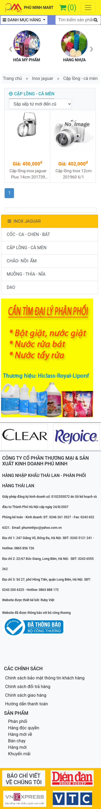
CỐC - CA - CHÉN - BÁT (28, 234)
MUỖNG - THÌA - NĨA (26, 274)
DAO (11, 287)
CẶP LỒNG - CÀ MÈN (27, 247)
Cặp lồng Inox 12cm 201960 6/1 (73, 174)
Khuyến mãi (19, 753)
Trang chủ (12, 78)
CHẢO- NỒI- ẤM (22, 260)
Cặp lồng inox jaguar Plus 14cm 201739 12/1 (28, 174)
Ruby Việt (47, 600)
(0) (71, 7)
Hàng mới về (20, 734)
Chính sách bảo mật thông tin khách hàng (45, 678)
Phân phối (17, 721)
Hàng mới (17, 747)
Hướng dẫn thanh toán (26, 703)
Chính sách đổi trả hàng (27, 686)
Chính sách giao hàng (25, 695)
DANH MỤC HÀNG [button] (22, 20)
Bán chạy (17, 740)
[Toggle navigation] (88, 7)
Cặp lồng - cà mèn (80, 78)
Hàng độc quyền (23, 727)
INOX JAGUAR (24, 221)
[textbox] (78, 20)
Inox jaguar (42, 78)
